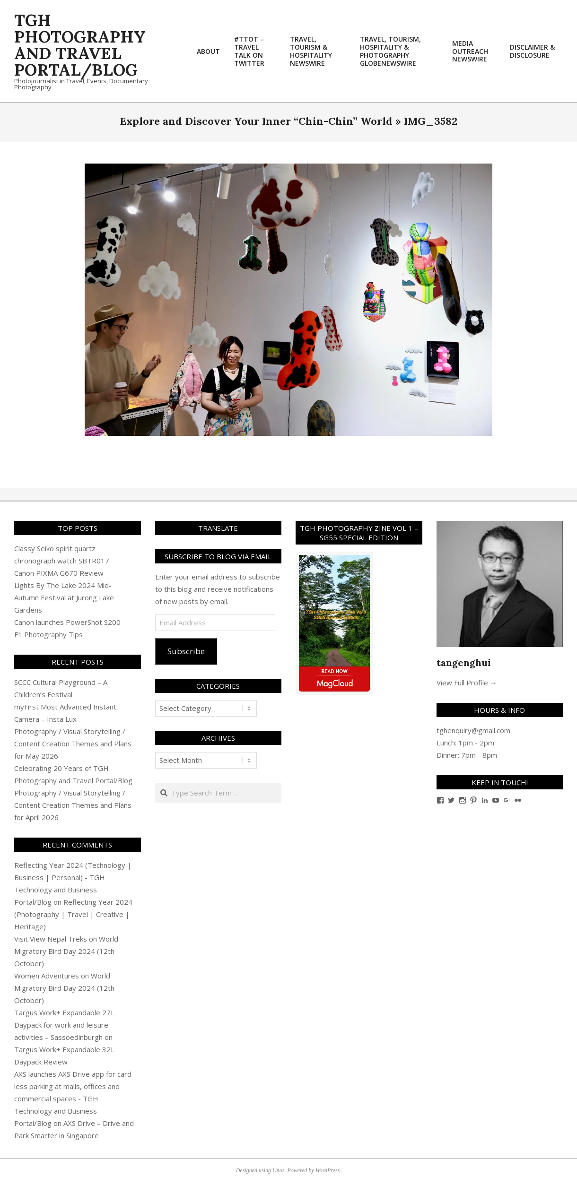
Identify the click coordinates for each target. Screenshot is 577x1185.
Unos (278, 1170)
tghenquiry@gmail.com (473, 730)
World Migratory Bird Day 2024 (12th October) (66, 951)
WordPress (327, 1170)
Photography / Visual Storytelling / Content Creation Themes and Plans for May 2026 (72, 744)
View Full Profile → (467, 682)
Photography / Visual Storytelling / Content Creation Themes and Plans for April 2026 (72, 805)
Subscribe (186, 651)
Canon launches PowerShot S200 (67, 622)
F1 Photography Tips (48, 634)
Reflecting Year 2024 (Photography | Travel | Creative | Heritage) (73, 914)
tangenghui (464, 662)
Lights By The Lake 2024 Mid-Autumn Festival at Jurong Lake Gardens (64, 597)
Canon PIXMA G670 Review (59, 573)
